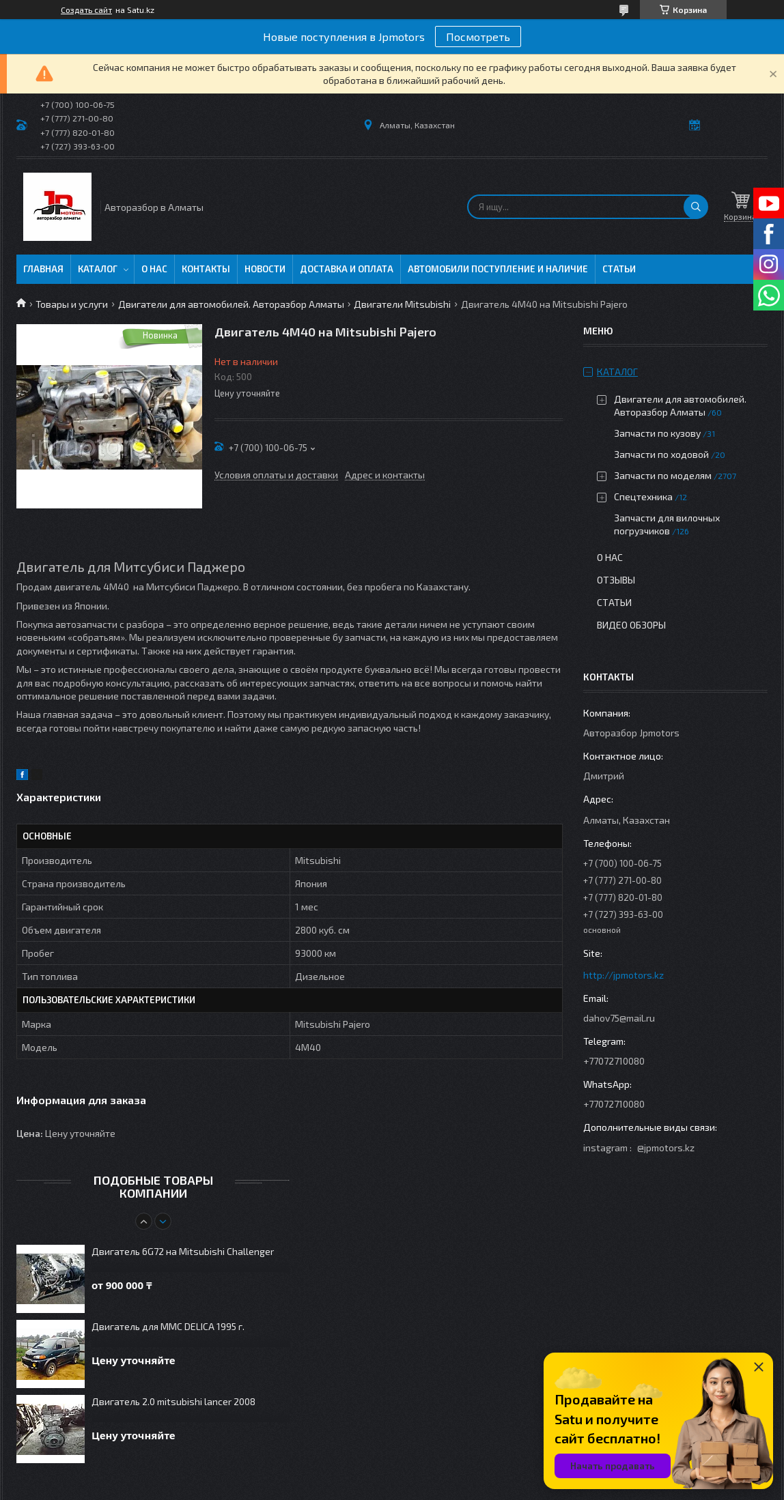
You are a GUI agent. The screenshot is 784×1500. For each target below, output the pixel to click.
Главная (43, 268)
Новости (264, 268)
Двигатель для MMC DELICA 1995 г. (168, 1326)
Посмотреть (478, 36)
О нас (154, 268)
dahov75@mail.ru (619, 1018)
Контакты (206, 268)
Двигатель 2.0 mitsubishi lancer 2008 (173, 1401)
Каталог (97, 268)
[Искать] (696, 206)
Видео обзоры (631, 625)
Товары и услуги (72, 304)
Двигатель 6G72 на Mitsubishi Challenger (183, 1251)
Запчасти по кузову (657, 433)
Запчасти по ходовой (661, 454)
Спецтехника (643, 496)
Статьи (619, 268)
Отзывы (616, 580)
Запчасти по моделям (663, 475)
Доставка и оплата (346, 268)
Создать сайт (86, 9)
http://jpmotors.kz (623, 975)
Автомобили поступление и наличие (498, 268)
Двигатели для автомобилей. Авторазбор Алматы (231, 304)
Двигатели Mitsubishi (402, 304)
